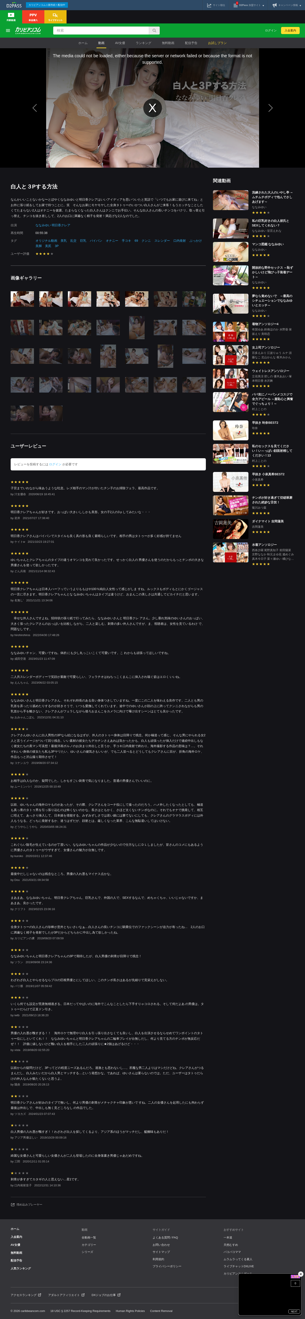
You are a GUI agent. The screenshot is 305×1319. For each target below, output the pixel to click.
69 (136, 240)
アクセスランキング (26, 1295)
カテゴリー (89, 1244)
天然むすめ (231, 1244)
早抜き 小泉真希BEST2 (268, 474)
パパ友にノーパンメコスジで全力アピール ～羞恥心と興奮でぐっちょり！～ (272, 399)
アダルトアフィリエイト (66, 1295)
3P (57, 246)
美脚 (38, 246)
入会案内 (290, 30)
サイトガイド (161, 1229)
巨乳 (83, 240)
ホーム (83, 43)
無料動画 (168, 43)
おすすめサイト (234, 1229)
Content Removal (161, 1311)
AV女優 (120, 43)
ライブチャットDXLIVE (239, 1266)
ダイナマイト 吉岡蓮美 (268, 521)
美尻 (48, 246)
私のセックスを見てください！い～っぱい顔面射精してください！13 (272, 450)
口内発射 (179, 240)
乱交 (73, 240)
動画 (101, 43)
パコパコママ (232, 1252)
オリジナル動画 (46, 240)
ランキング (143, 43)
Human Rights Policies (130, 1311)
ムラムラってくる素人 (238, 1259)
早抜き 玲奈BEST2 (265, 422)
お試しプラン (217, 43)
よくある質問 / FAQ (165, 1237)
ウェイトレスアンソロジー (270, 371)
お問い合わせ (161, 1244)
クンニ (146, 240)
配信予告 (191, 43)
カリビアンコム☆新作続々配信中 (47, 5)
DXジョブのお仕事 (106, 1295)
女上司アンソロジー (266, 347)
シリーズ (87, 1252)
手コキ (126, 240)
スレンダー (162, 240)
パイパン (96, 240)
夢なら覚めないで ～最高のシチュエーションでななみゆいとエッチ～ (272, 300)
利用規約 (158, 1259)
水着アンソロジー (264, 544)
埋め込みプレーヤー (27, 1204)
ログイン (271, 30)
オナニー (112, 240)
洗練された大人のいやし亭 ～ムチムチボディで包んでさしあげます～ (272, 197)
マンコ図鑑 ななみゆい (268, 244)
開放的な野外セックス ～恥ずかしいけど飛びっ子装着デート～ (272, 272)
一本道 (228, 1237)
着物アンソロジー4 (265, 324)
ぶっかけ (195, 240)
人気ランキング (21, 1268)
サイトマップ (161, 1252)
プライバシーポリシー (167, 1266)
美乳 (64, 240)
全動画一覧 (89, 1237)
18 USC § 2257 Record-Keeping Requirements (80, 1311)
